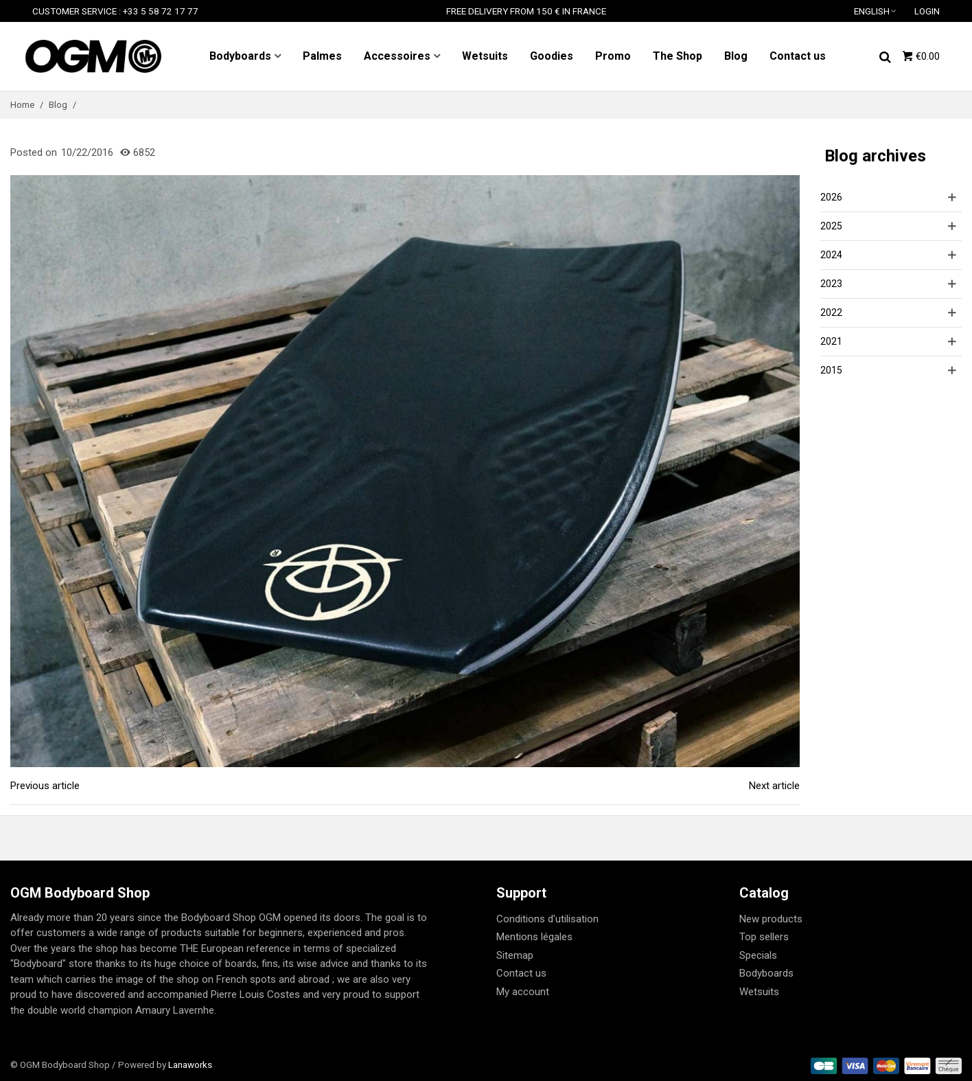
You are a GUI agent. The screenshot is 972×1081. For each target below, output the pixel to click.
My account (522, 992)
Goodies (551, 55)
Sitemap (514, 955)
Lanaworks (190, 1064)
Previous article (45, 786)
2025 (831, 225)
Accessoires (397, 55)
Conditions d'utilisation (547, 919)
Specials (758, 955)
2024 (831, 254)
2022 (831, 312)
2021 (831, 341)
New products (770, 919)
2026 (831, 197)
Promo (613, 55)
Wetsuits (485, 55)
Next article (774, 786)
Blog (736, 55)
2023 (831, 283)
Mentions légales (534, 937)
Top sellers (764, 937)
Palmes (322, 55)
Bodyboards (240, 55)
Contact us (797, 55)
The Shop (677, 55)
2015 (831, 370)
